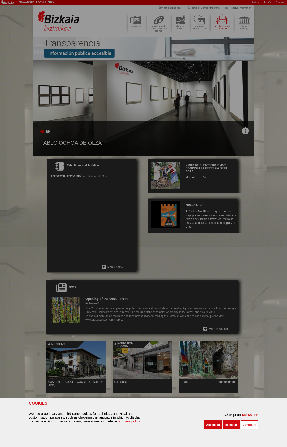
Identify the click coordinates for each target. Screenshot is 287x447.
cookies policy (129, 421)
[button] (213, 424)
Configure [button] (249, 424)
